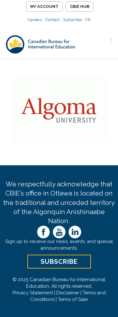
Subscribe (72, 19)
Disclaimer (67, 293)
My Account (44, 6)
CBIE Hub (79, 6)
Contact (52, 19)
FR (88, 19)
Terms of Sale (73, 299)
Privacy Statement (33, 293)
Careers (35, 19)
